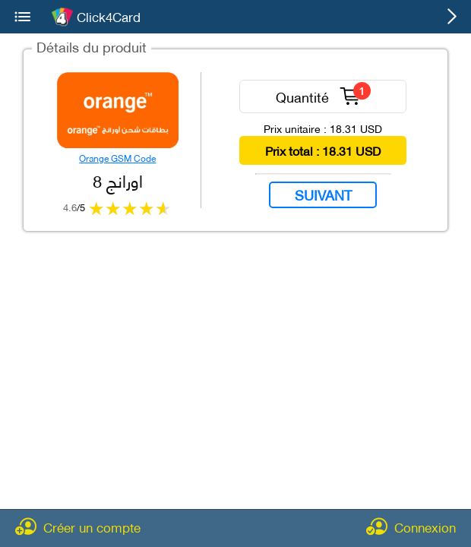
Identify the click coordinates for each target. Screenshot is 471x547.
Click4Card (109, 16)
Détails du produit (91, 45)
